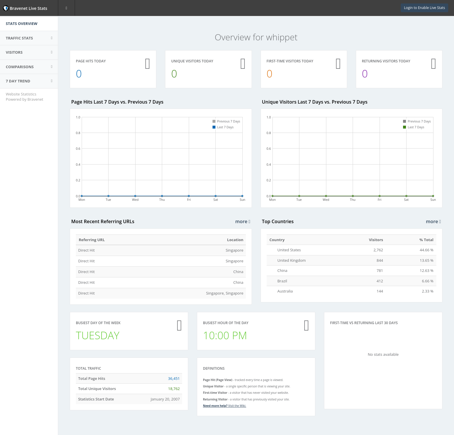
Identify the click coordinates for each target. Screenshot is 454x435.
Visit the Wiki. (224, 406)
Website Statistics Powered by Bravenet (24, 96)
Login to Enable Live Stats (424, 7)
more (242, 221)
